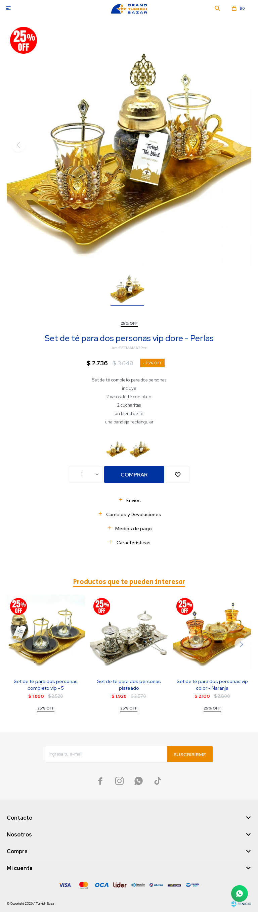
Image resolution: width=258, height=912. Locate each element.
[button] (241, 644)
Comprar (134, 474)
